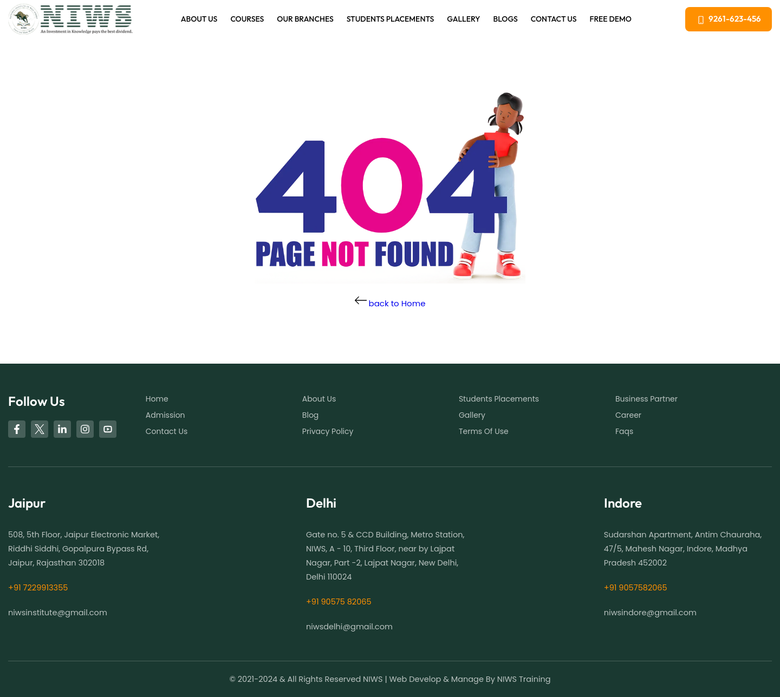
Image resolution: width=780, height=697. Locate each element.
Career (628, 415)
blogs (505, 19)
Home (157, 398)
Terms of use (484, 431)
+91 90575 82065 (339, 601)
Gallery (463, 19)
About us (199, 19)
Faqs (624, 431)
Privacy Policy (328, 431)
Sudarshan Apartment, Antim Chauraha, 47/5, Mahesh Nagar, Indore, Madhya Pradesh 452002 (683, 548)
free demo (611, 19)
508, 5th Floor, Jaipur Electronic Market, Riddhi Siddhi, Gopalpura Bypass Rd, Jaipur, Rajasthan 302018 (83, 548)
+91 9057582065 (635, 587)
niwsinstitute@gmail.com (57, 612)
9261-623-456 (728, 19)
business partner (646, 398)
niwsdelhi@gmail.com (349, 626)
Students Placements (390, 19)
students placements (499, 398)
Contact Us (554, 19)
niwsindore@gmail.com (650, 612)
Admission (165, 415)
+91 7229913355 (38, 587)
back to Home (390, 303)
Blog (310, 415)
